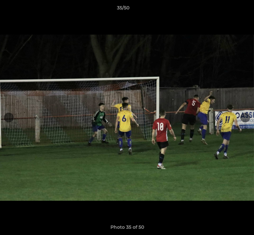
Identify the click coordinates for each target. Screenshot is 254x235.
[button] (226, 9)
